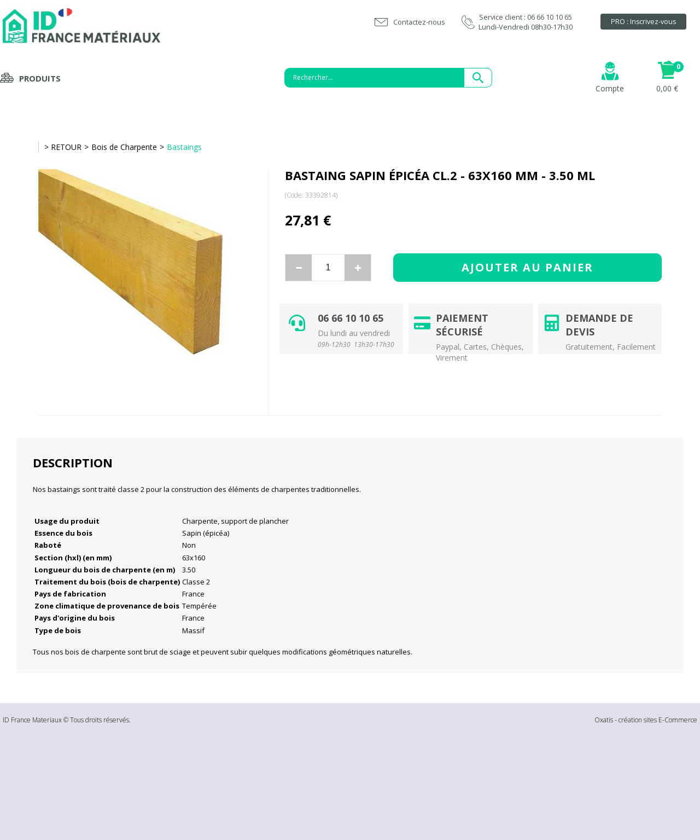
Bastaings (184, 147)
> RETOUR (62, 147)
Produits (40, 78)
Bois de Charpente (124, 147)
